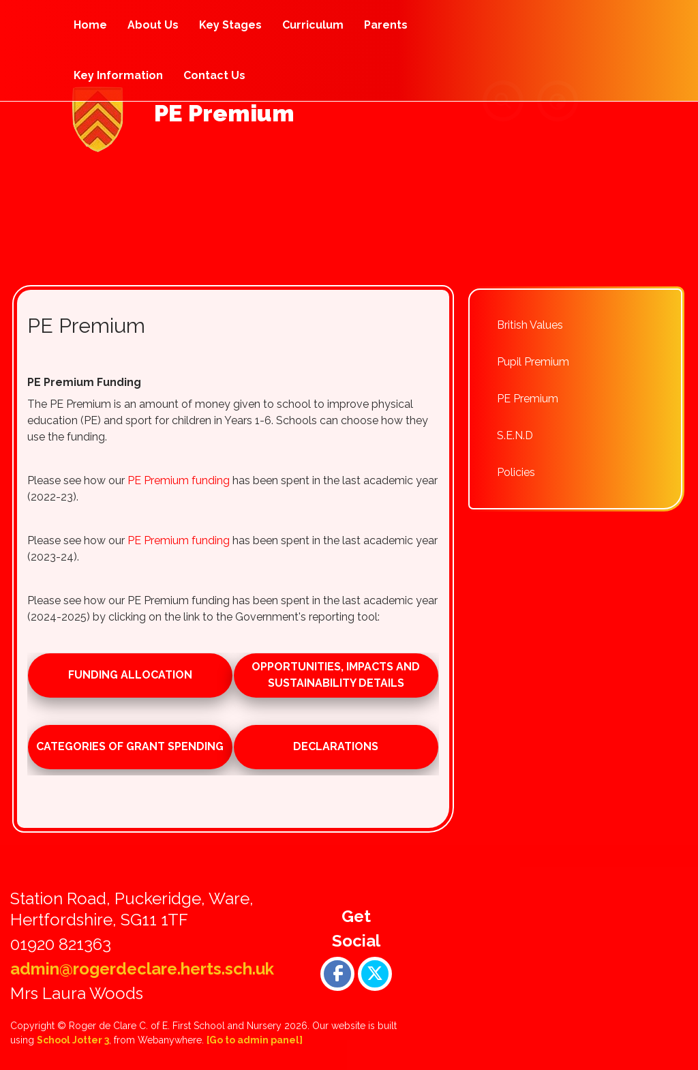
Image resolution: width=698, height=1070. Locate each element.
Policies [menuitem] (516, 472)
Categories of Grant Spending (130, 746)
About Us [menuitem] (153, 24)
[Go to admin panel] (255, 1040)
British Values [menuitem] (530, 324)
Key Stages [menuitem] (230, 24)
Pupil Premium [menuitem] (533, 361)
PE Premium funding (178, 480)
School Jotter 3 (73, 1040)
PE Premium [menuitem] (527, 398)
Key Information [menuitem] (118, 75)
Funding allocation (130, 674)
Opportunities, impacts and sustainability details (336, 674)
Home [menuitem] (90, 24)
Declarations (335, 746)
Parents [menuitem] (386, 24)
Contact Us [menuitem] (214, 75)
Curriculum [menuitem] (313, 24)
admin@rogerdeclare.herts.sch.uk (142, 969)
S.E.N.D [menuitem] (515, 435)
